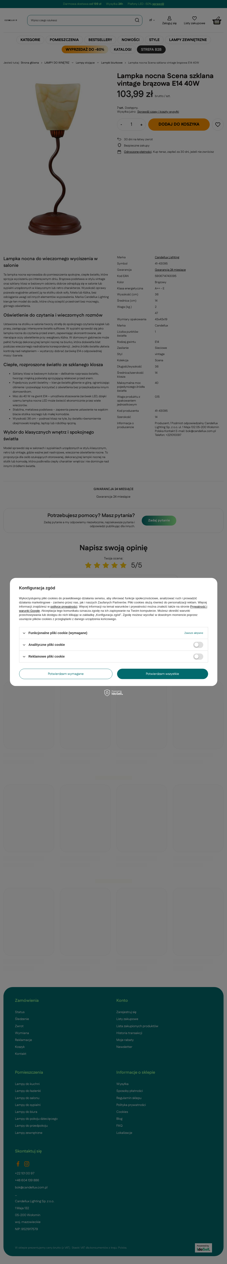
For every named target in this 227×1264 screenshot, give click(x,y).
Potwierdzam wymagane (66, 674)
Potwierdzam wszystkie (162, 674)
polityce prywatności (63, 606)
